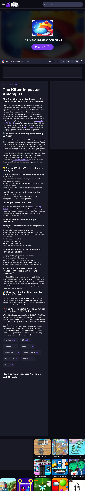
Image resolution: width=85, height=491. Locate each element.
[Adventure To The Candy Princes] (42, 468)
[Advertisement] (42, 72)
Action (27, 346)
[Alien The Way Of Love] (77, 468)
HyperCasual (31, 352)
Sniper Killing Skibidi (21, 160)
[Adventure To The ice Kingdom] (60, 468)
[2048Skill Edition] (60, 448)
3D (16, 85)
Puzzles (11, 85)
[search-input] (64, 4)
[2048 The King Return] (42, 448)
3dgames (10, 346)
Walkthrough (10, 377)
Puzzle (28, 358)
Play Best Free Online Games (12, 4)
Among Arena (29, 127)
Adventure (11, 352)
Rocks (8, 365)
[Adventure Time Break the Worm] (77, 448)
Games (5, 85)
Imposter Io (10, 358)
